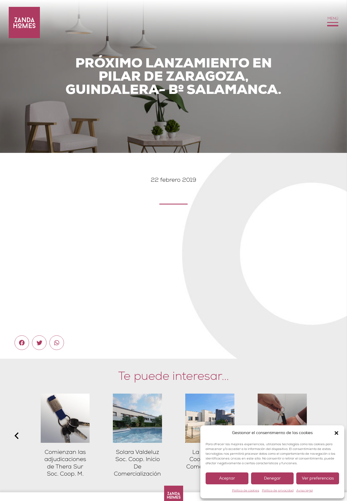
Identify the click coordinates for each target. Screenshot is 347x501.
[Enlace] (24, 22)
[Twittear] (39, 342)
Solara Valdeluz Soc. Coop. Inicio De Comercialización (137, 463)
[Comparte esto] (22, 342)
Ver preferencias (318, 478)
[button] (336, 433)
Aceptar (227, 478)
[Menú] (332, 23)
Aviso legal (304, 491)
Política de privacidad (278, 491)
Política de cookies (245, 491)
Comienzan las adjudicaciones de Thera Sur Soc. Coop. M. (65, 463)
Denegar (272, 478)
